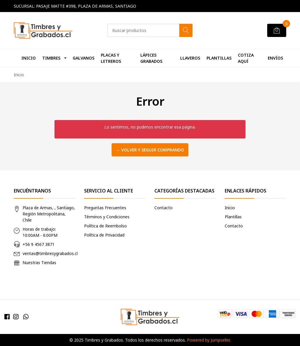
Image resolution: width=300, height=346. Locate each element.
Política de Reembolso (105, 226)
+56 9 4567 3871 (38, 244)
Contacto (163, 207)
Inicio (28, 58)
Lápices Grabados (151, 58)
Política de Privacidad (104, 235)
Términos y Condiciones (106, 217)
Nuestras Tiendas (39, 262)
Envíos (275, 58)
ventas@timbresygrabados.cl (50, 253)
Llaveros (190, 58)
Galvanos (83, 58)
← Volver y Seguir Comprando (150, 150)
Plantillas (219, 58)
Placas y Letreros (111, 58)
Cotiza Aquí (246, 58)
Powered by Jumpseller (208, 340)
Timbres (51, 58)
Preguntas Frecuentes (105, 207)
